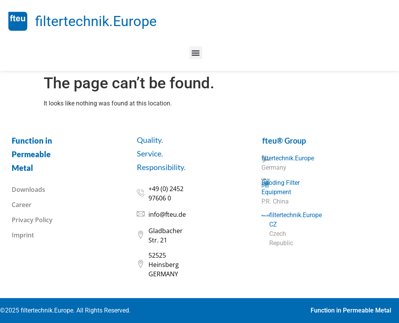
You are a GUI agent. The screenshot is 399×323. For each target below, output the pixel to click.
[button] (195, 52)
